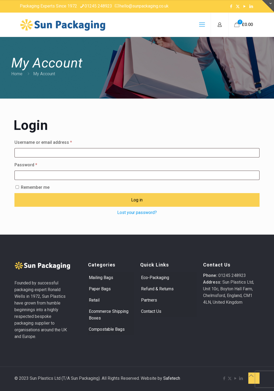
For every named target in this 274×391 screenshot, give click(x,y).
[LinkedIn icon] (251, 6)
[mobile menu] (202, 24)
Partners (149, 300)
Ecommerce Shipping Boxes (108, 315)
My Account (44, 73)
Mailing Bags (101, 277)
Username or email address (51, 141)
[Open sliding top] (268, 6)
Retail (94, 300)
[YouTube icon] (244, 6)
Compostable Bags (107, 329)
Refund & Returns (157, 288)
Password (34, 164)
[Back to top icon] (254, 378)
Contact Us (151, 311)
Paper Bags (100, 288)
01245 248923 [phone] (98, 6)
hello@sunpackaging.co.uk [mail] (144, 6)
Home (16, 73)
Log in (137, 199)
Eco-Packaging (155, 277)
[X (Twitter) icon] (238, 6)
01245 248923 (232, 275)
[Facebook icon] (231, 6)
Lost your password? (137, 212)
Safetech (171, 378)
